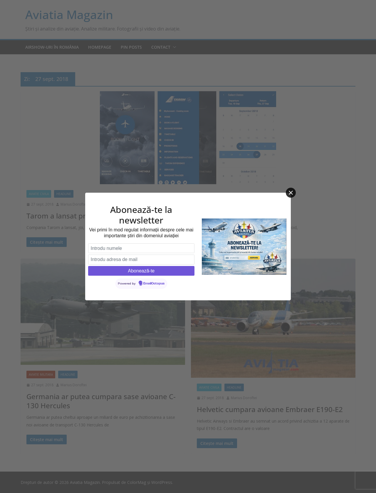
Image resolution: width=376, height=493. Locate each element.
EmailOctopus (153, 283)
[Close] (291, 193)
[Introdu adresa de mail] (141, 260)
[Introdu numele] (141, 248)
